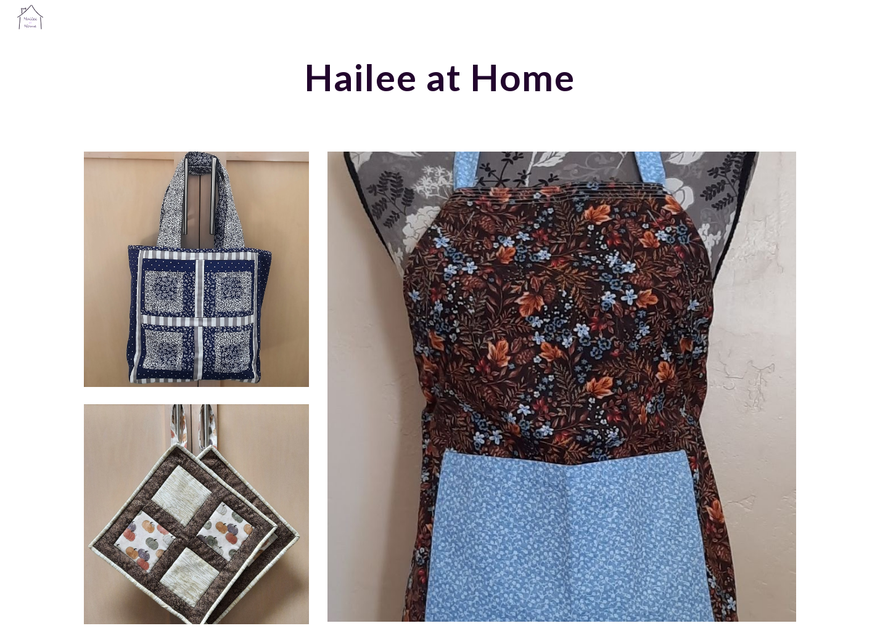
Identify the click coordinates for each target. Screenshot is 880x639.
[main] (440, 77)
